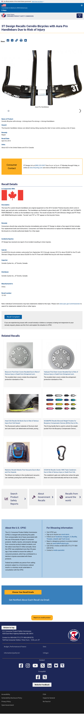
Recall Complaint (13, 327)
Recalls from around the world (69, 507)
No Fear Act (47, 712)
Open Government (8, 715)
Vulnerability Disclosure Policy (12, 708)
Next (80, 116)
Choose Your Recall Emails (23, 602)
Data (44, 656)
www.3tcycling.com (36, 177)
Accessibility (6, 704)
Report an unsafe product (42, 627)
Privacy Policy (6, 712)
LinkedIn (55, 549)
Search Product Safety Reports (11, 508)
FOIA (44, 704)
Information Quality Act (12, 663)
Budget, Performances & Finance (15, 656)
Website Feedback (42, 694)
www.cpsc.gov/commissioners (69, 314)
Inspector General (49, 708)
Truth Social (66, 549)
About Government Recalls (41, 507)
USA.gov (45, 663)
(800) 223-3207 (40, 175)
